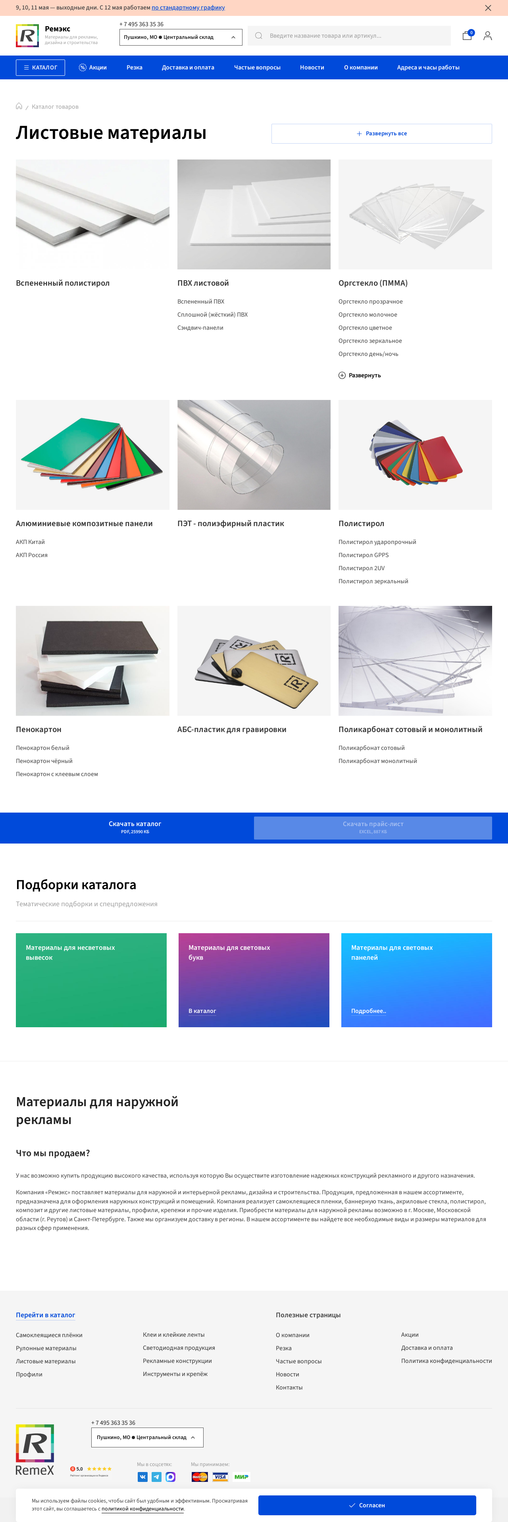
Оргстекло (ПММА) (378, 286)
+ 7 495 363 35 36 (141, 24)
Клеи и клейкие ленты (174, 1338)
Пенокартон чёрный (44, 781)
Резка (284, 1351)
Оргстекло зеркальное (370, 347)
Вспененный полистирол (69, 286)
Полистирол (365, 533)
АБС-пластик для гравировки (239, 747)
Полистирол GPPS (364, 569)
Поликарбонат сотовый (372, 779)
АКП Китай (30, 566)
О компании (293, 1338)
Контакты (289, 1390)
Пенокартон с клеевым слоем (57, 794)
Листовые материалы (46, 1364)
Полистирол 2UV (362, 582)
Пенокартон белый (42, 768)
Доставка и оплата (427, 1351)
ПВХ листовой (207, 286)
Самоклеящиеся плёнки (49, 1338)
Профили (29, 1377)
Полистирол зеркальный (373, 595)
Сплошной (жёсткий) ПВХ (212, 321)
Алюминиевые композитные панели (76, 539)
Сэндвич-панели (200, 334)
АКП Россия (32, 579)
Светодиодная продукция (179, 1351)
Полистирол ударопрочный (377, 556)
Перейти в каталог (45, 1318)
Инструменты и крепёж (175, 1377)
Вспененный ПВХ (200, 308)
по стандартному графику (188, 7)
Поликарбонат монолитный (378, 792)
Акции (410, 1338)
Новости (287, 1377)
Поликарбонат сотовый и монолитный (392, 752)
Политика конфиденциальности (446, 1364)
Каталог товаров (55, 106)
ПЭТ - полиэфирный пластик (238, 533)
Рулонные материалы (46, 1351)
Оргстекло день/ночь (368, 360)
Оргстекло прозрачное (371, 308)
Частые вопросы (299, 1364)
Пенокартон (42, 747)
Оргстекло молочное (368, 321)
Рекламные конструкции (177, 1364)
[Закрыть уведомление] (488, 8)
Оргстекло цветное (365, 334)
